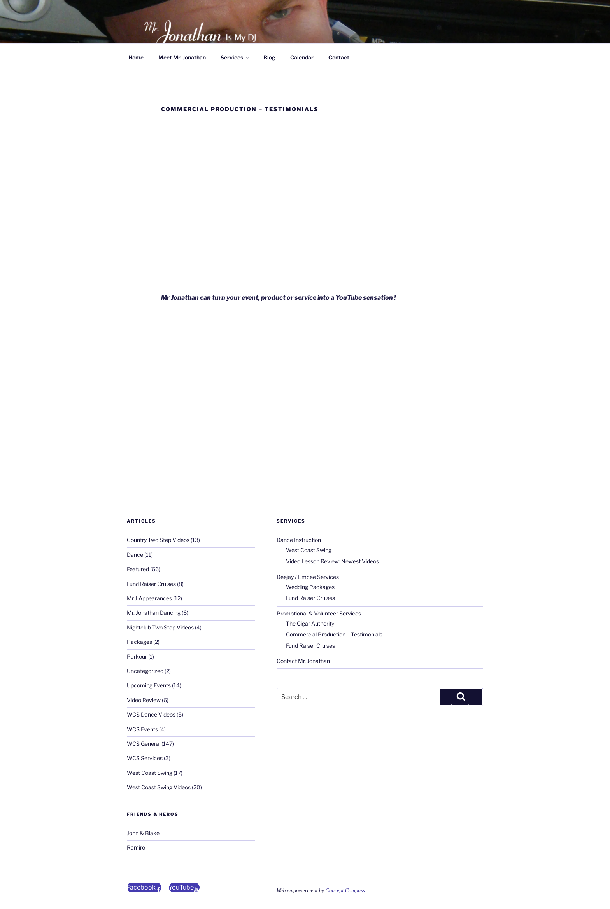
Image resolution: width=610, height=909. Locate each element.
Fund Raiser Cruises (151, 583)
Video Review (144, 700)
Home (136, 57)
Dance (135, 554)
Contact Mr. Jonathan (303, 660)
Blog (269, 57)
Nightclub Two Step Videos (160, 627)
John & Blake (143, 833)
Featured (138, 569)
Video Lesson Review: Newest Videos (332, 561)
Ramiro (136, 847)
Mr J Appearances (149, 598)
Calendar (302, 57)
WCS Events (142, 729)
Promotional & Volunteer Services (319, 613)
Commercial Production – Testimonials (334, 634)
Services (236, 57)
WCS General (143, 743)
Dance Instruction (299, 540)
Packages (139, 641)
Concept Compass (345, 890)
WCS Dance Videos (151, 714)
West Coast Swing (149, 772)
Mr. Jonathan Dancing (154, 612)
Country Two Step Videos (158, 540)
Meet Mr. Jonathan (182, 57)
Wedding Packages (310, 587)
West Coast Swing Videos (159, 787)
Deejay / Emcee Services (308, 576)
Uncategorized (145, 671)
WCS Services (145, 758)
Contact (338, 57)
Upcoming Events (149, 685)
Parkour (137, 656)
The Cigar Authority (310, 623)
